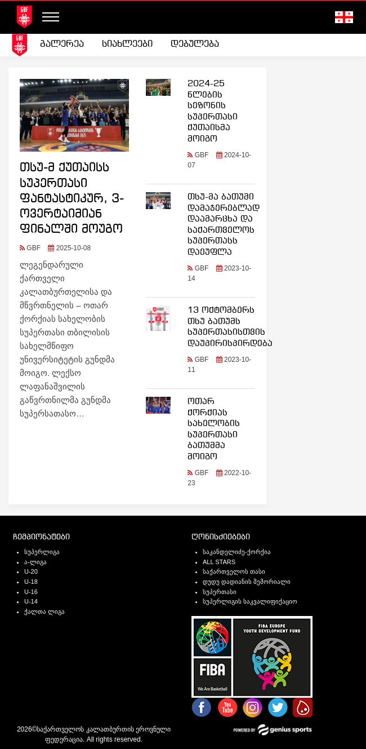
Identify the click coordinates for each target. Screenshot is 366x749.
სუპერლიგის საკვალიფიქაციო (250, 601)
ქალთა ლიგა (44, 611)
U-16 (31, 591)
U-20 (31, 571)
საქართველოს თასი (234, 571)
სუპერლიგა (42, 551)
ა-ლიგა (35, 562)
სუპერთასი (219, 591)
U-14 (31, 601)
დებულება (195, 44)
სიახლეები (127, 44)
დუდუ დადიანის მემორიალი (247, 581)
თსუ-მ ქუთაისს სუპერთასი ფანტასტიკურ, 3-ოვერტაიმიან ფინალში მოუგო (72, 199)
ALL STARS (219, 562)
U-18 (31, 581)
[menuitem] (62, 44)
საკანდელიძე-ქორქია (237, 551)
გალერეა (62, 44)
